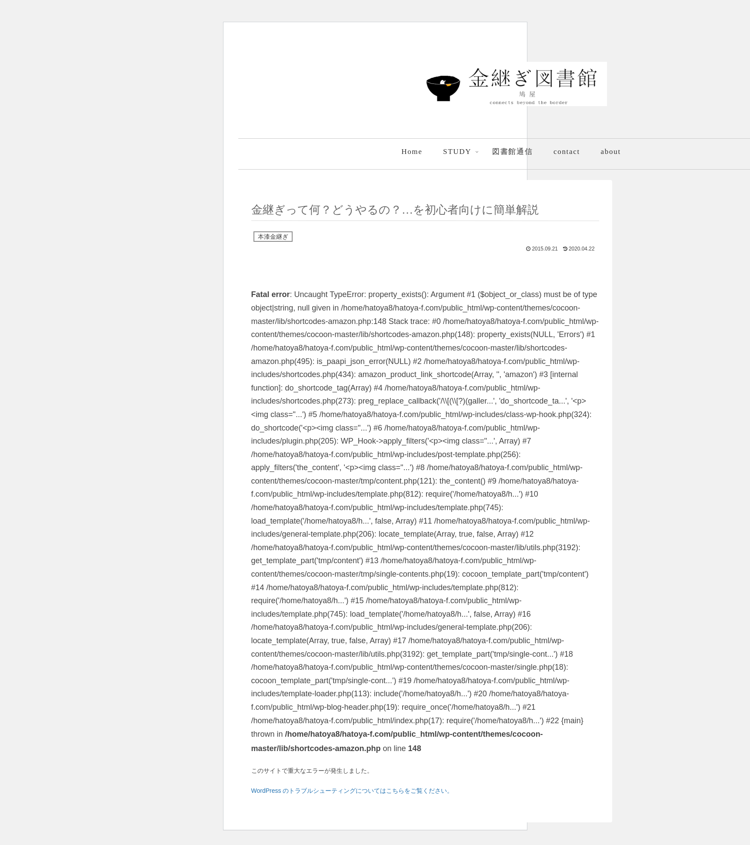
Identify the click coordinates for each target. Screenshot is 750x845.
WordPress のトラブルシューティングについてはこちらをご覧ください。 (352, 790)
